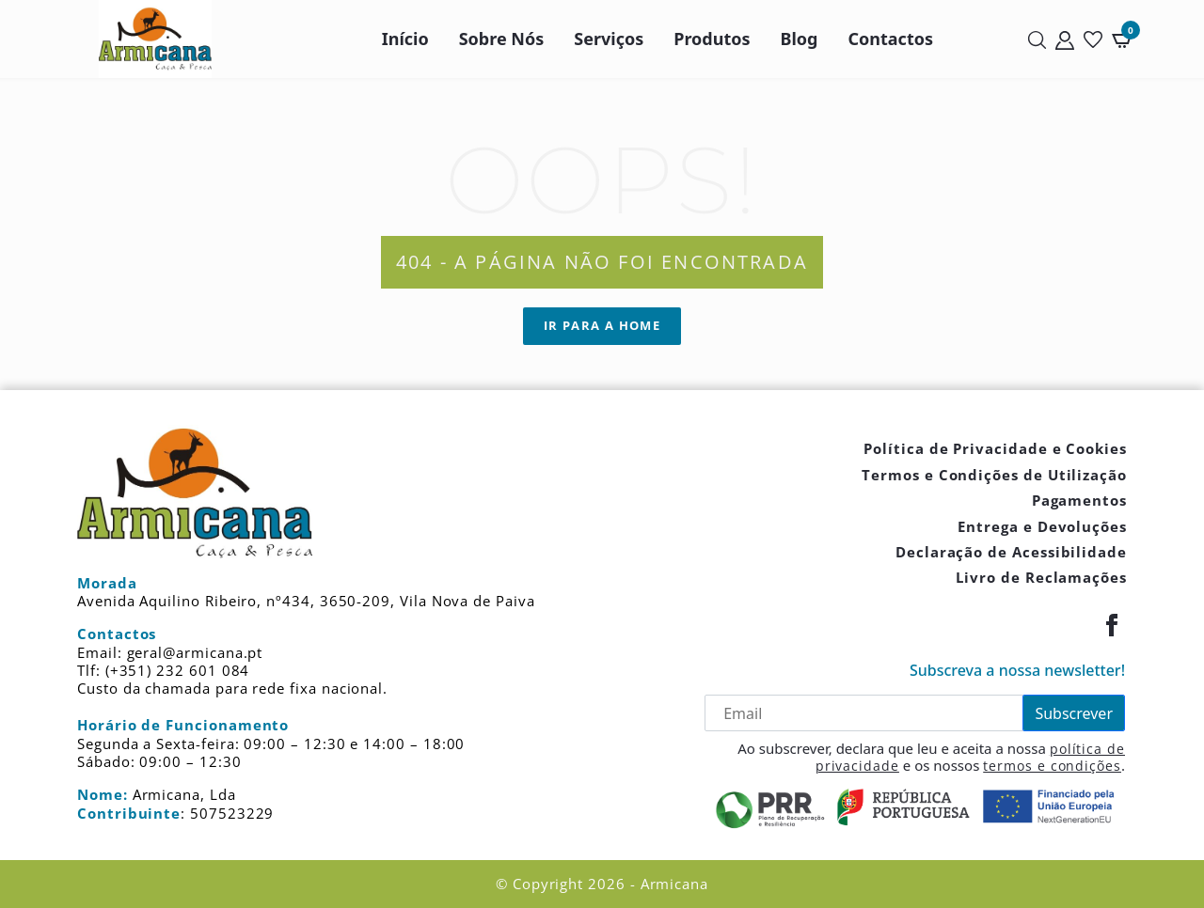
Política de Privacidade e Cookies (995, 448)
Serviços (608, 38)
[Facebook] (1112, 625)
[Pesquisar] (1037, 39)
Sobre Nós (502, 38)
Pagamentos (1079, 500)
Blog (799, 38)
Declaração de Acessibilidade (1011, 551)
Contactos (891, 38)
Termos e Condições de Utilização (994, 474)
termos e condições (1052, 766)
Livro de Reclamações (1041, 577)
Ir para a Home (602, 325)
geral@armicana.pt (195, 652)
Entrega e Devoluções (1042, 526)
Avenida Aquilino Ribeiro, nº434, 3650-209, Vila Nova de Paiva (306, 600)
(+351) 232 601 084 (177, 670)
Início (405, 38)
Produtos (711, 38)
